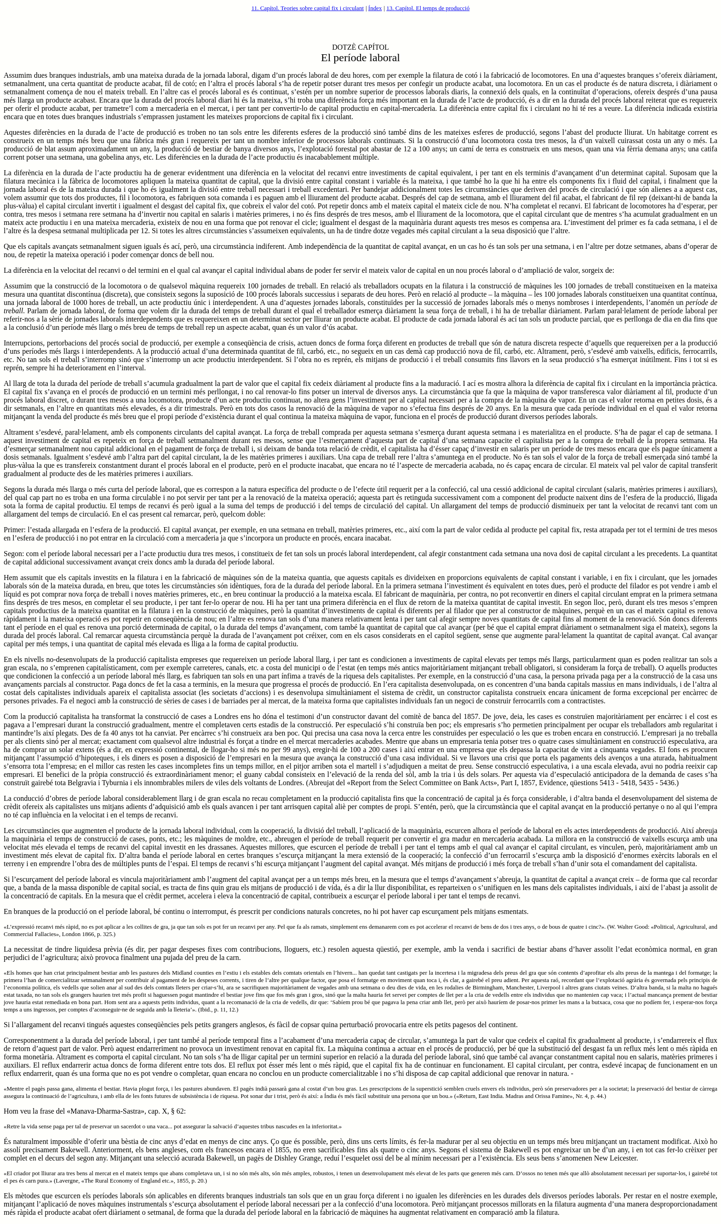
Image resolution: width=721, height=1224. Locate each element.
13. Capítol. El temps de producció (427, 8)
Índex (375, 8)
